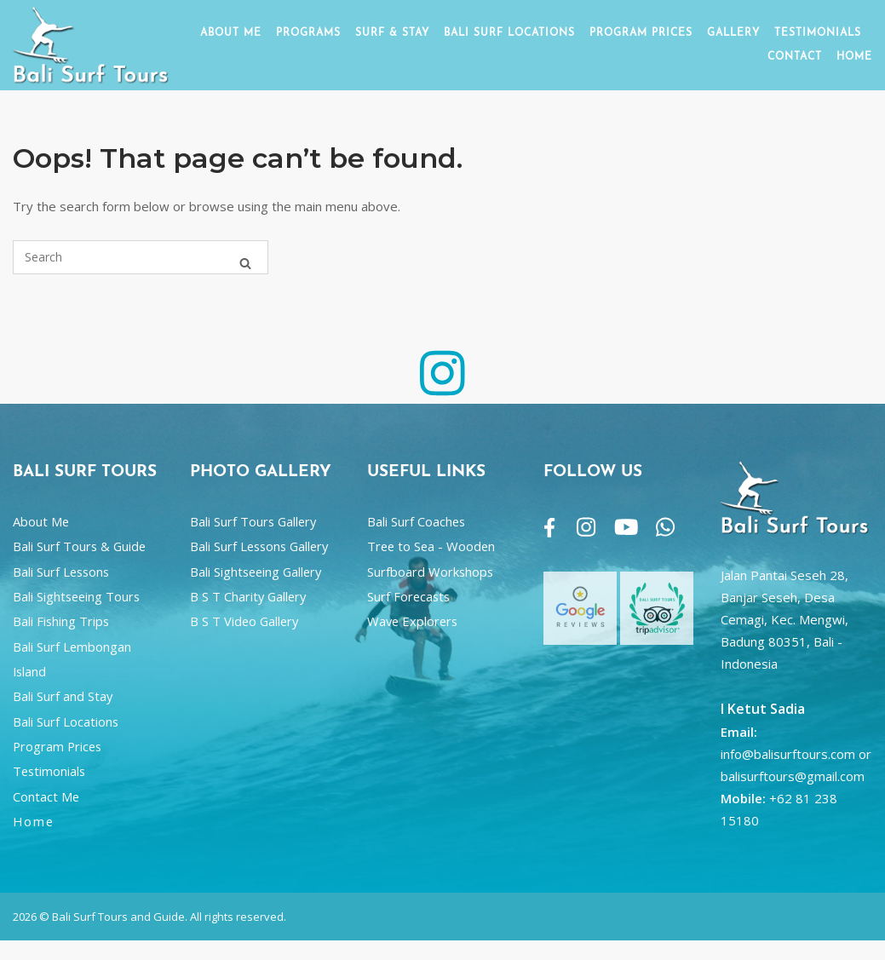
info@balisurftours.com (788, 753)
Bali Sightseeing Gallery (255, 571)
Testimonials (49, 770)
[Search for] (140, 257)
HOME (854, 57)
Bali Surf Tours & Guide (79, 546)
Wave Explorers (412, 620)
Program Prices (57, 746)
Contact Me (46, 796)
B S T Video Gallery (244, 620)
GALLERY (733, 33)
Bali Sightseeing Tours (76, 596)
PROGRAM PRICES (640, 33)
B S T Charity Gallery (248, 596)
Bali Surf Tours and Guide (118, 916)
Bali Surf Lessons (61, 571)
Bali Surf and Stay (62, 695)
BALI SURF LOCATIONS (509, 33)
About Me (41, 521)
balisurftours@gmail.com (793, 776)
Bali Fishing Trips (61, 620)
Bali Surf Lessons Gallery (259, 546)
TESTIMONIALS (817, 33)
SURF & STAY (392, 33)
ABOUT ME (230, 33)
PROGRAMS (308, 33)
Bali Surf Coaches (416, 521)
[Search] (245, 264)
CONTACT (794, 57)
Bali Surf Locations (65, 721)
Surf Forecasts (408, 596)
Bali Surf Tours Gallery (253, 521)
